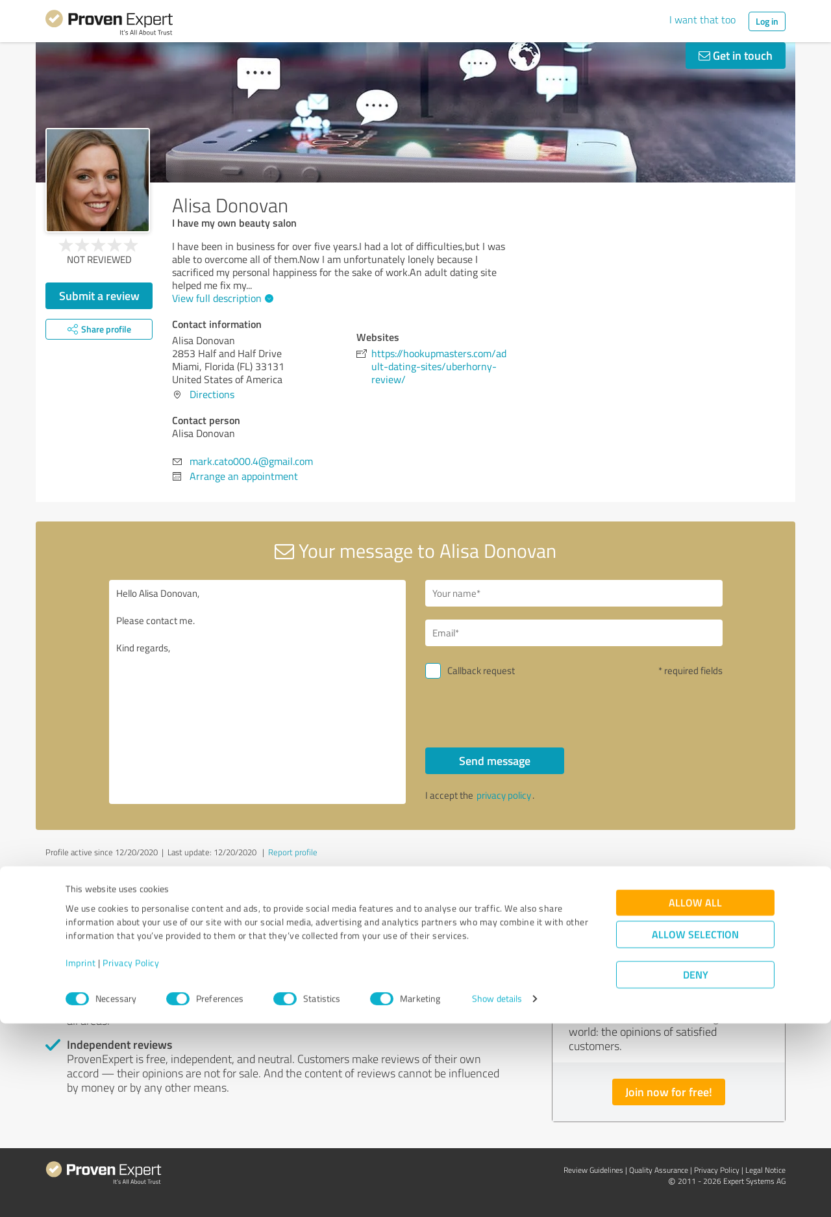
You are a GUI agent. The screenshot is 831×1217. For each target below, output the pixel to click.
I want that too (702, 19)
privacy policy (504, 795)
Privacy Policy (131, 1156)
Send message (494, 760)
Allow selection (695, 1128)
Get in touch (736, 55)
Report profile (292, 852)
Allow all (695, 1096)
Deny (695, 1168)
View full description (221, 298)
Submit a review (99, 295)
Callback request (481, 670)
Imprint (81, 1156)
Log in (767, 21)
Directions (212, 394)
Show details (497, 1192)
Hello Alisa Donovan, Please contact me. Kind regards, (257, 692)
